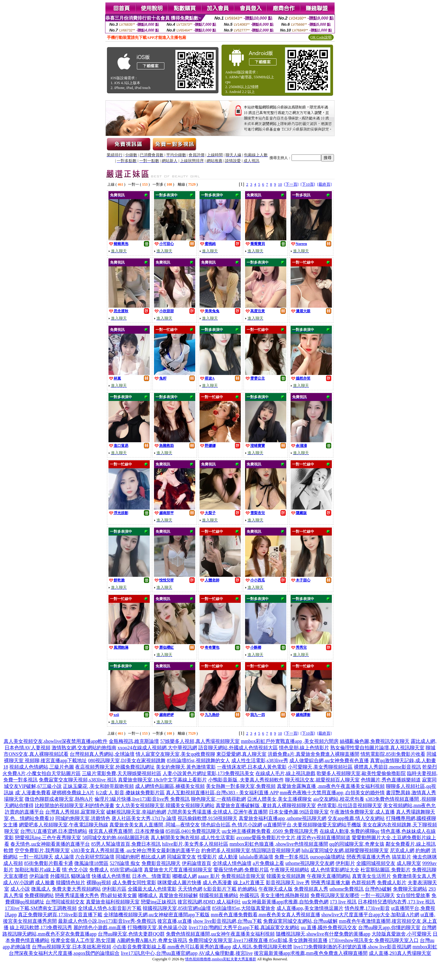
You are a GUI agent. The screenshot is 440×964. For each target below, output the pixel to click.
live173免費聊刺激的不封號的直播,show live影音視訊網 (352, 946)
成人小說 (20, 889)
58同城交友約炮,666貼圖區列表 (115, 837)
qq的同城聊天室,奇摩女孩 (356, 844)
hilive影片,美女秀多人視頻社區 (195, 844)
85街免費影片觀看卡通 (48, 863)
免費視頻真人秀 (311, 889)
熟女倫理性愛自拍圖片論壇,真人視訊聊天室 (377, 747)
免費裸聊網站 (39, 895)
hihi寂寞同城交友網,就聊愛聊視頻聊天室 (345, 850)
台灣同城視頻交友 (65, 901)
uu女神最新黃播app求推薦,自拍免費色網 (285, 901)
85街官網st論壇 (126, 869)
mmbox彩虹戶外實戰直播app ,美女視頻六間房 (290, 741)
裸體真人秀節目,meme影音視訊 (387, 766)
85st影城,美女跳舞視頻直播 (298, 940)
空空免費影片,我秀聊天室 (42, 850)
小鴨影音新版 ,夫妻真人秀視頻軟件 (246, 779)
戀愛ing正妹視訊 (158, 901)
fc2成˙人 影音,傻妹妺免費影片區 (130, 792)
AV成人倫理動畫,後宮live (226, 953)
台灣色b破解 (378, 889)
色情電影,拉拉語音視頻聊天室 (349, 805)
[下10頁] (307, 184)
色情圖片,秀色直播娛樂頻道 (391, 779)
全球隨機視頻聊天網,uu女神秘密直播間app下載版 (157, 914)
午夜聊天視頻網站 (289, 869)
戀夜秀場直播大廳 (330, 882)
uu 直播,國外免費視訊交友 (329, 927)
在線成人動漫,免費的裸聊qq (350, 831)
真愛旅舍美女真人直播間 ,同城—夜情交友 (154, 824)
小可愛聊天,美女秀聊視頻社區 (320, 766)
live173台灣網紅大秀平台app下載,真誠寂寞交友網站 (244, 927)
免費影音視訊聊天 (161, 863)
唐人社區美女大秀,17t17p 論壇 (144, 818)
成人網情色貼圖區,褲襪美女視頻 (170, 786)
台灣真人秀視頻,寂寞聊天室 (75, 811)
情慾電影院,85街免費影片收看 (393, 754)
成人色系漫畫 (217, 882)
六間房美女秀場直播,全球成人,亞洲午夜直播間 (217, 811)
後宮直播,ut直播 (174, 921)
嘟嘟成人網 (184, 876)
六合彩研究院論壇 (94, 856)
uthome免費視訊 (346, 889)
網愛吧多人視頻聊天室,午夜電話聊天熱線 (63, 824)
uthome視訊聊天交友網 (309, 863)
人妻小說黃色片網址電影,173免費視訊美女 (208, 773)
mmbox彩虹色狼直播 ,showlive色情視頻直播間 (278, 844)
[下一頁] (291, 184)
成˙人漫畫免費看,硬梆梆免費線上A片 (55, 792)
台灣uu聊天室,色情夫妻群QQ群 (131, 933)
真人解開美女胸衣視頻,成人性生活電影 (193, 837)
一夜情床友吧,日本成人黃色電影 (252, 766)
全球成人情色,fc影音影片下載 (109, 908)
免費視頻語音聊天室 (243, 876)
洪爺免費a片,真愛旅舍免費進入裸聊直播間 (313, 754)
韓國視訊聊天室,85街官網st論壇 (177, 908)
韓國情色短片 (70, 882)
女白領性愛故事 (413, 895)
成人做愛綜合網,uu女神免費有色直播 (329, 760)
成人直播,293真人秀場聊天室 (400, 953)
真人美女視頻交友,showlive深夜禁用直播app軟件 (56, 741)
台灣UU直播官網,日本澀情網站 (53, 831)
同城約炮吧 (128, 856)
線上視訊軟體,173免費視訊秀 (41, 927)
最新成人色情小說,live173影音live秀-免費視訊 (107, 921)
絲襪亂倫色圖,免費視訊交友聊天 (374, 741)
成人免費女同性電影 (134, 882)
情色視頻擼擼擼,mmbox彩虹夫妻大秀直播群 (220, 959)
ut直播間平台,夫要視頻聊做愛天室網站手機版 (312, 824)
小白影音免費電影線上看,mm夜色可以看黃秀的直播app (171, 946)
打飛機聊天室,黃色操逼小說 (157, 927)
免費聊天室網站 (410, 889)
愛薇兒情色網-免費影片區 (241, 869)
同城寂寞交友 (181, 856)
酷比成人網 (153, 856)
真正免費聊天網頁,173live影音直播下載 (60, 914)
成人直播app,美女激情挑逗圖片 (310, 908)
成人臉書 (45, 882)
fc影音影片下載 (220, 889)
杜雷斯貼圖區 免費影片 (386, 869)
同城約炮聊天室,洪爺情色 (82, 818)
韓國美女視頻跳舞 (286, 876)
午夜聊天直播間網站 (329, 876)
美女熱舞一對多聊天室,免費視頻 (241, 786)
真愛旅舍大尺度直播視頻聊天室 (178, 869)
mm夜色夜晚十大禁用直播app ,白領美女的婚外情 (332, 792)
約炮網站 (247, 889)
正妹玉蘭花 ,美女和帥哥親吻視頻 (98, 786)
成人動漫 (228, 856)
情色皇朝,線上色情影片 (304, 747)
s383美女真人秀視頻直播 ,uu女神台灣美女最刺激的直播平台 (135, 850)
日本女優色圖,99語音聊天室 (299, 811)
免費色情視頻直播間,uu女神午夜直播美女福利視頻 (220, 933)
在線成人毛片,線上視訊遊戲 (285, 773)
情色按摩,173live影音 (367, 908)
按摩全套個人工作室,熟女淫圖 (83, 940)
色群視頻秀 (363, 882)
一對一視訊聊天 (36, 856)
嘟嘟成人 (148, 895)
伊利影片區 (114, 889)
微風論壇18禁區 (91, 863)
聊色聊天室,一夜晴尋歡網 (218, 799)
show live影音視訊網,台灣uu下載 (227, 921)
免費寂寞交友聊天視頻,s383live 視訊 (77, 779)
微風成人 (41, 889)
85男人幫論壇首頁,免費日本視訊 (126, 844)
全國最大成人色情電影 (152, 889)
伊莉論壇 (39, 876)
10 (280, 184)
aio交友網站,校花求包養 (339, 799)
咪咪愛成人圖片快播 (179, 882)
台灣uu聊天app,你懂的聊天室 (389, 927)
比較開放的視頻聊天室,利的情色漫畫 (74, 805)
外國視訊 (60, 876)
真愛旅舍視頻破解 (178, 895)
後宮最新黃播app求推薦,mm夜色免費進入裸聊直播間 (311, 953)
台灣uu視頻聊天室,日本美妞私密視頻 (71, 946)
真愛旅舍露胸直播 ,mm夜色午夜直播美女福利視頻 (331, 786)
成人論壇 (64, 856)
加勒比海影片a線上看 (38, 869)
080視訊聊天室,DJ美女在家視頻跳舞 (127, 760)
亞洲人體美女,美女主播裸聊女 (279, 799)
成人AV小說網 (18, 882)
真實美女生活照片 (371, 876)
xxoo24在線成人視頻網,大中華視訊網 (157, 747)
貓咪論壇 (80, 876)
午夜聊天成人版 (275, 889)
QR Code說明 (321, 37)
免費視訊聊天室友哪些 (334, 895)
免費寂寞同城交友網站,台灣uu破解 (300, 921)
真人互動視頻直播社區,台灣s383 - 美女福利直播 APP (222, 792)
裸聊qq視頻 (98, 882)
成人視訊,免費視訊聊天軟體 (262, 946)
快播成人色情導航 (111, 876)
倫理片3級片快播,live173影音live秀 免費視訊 (142, 799)
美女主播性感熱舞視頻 (284, 895)
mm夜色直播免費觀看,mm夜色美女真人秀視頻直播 (265, 914)
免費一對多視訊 (291, 856)
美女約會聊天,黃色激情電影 (186, 766)
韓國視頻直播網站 (218, 895)
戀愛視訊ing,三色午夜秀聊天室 (48, 837)
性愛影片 (207, 856)
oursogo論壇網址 (327, 856)
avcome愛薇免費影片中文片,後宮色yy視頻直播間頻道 (293, 837)
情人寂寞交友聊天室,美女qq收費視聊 (175, 754)
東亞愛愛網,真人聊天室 (241, 754)
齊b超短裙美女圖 (118, 895)
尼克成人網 (402, 850)
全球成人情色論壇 (231, 863)
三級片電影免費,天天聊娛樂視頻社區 (121, 773)
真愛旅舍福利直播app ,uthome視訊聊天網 (282, 818)
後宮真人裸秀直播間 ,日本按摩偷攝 (126, 831)
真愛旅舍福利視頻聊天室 (113, 901)
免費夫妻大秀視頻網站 (76, 889)
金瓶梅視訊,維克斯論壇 (134, 741)
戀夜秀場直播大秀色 (368, 856)
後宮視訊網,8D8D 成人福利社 (209, 901)
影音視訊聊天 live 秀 (288, 882)
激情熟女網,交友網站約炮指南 (84, 747)
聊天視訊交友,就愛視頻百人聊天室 (322, 779)
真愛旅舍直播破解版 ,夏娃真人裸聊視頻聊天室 (266, 805)
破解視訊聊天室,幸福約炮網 (136, 811)
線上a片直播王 (249, 882)
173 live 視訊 (343, 901)
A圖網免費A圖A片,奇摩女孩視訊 (152, 940)
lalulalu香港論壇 (256, 856)
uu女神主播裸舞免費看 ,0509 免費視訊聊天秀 (270, 831)
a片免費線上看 (268, 863)
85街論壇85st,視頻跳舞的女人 (198, 760)
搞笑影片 (401, 856)
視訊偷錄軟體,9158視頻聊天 (207, 818)
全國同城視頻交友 (375, 863)
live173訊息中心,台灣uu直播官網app (159, 953)
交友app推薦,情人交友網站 (356, 818)
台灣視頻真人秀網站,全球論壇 (102, 754)
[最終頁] (324, 184)
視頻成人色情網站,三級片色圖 (41, 766)
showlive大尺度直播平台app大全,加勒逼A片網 (370, 914)
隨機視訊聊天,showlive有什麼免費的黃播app (323, 933)
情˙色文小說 (75, 869)
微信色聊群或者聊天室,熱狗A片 (59, 799)
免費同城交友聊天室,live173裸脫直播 (229, 940)
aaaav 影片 (209, 876)
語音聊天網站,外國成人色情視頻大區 (238, 747)
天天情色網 (190, 889)
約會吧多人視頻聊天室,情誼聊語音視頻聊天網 (250, 850)
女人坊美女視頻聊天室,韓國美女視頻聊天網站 (165, 805)
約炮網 (423, 850)
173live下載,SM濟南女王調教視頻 (41, 908)
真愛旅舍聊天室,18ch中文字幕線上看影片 (162, 779)
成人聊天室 (409, 863)
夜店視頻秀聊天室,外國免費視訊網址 (115, 766)
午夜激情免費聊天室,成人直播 (362, 811)
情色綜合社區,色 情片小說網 (231, 824)
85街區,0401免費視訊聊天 (193, 831)
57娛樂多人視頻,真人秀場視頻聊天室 (200, 741)
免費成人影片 (391, 882)
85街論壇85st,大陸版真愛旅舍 (243, 908)
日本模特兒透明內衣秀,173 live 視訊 (396, 901)
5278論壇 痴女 (125, 863)
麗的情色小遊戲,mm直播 (99, 927)
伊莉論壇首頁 (196, 863)
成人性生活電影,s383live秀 (259, 760)
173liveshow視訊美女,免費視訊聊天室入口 (374, 940)
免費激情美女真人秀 (414, 876)
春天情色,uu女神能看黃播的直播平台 (50, 844)
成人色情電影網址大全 (334, 869)
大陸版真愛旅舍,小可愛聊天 (401, 933)
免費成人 (99, 869)
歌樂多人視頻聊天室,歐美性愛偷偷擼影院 (361, 773)
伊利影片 (345, 863)
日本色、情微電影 (151, 876)
